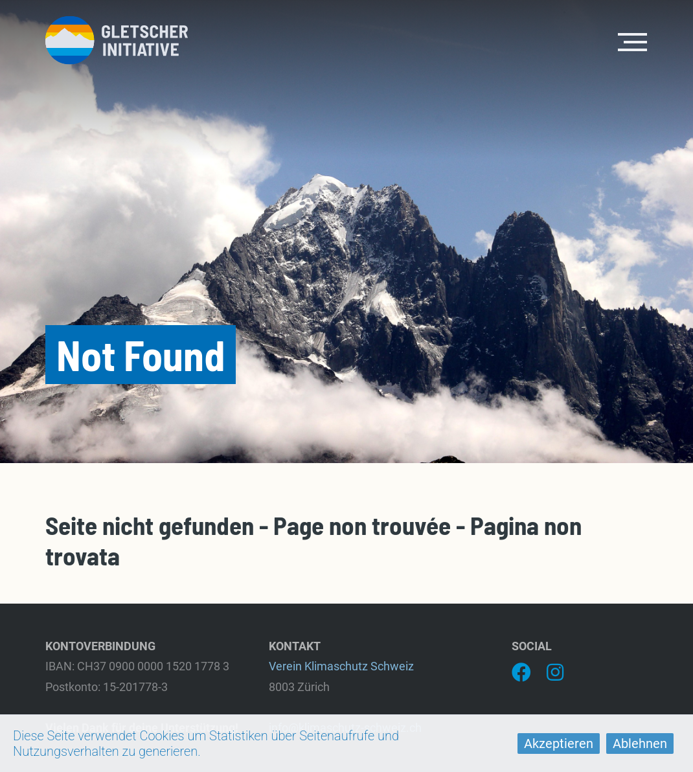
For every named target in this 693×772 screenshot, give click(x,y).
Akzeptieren (558, 743)
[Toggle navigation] (633, 41)
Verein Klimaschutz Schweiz (341, 666)
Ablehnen (640, 743)
